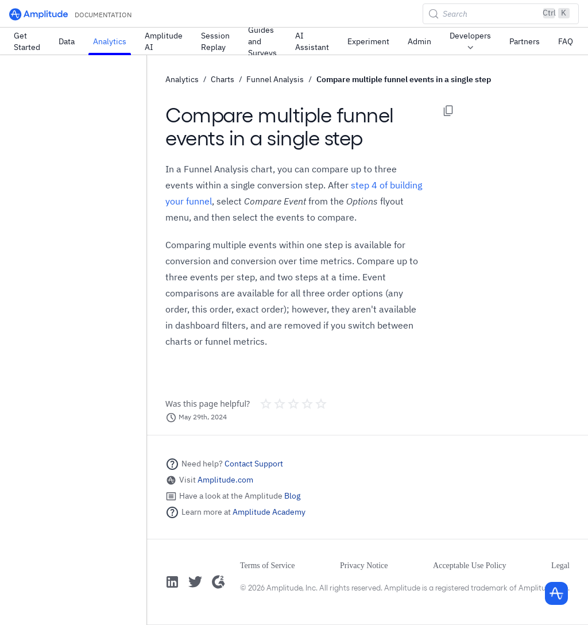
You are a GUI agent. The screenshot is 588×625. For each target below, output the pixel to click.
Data (67, 41)
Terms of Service (267, 565)
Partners (524, 41)
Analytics (109, 41)
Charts (222, 79)
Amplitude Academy (269, 512)
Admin (419, 41)
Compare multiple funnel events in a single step (403, 79)
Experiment (368, 41)
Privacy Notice (364, 565)
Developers (470, 41)
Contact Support (254, 463)
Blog (292, 496)
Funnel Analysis (275, 79)
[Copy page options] (448, 110)
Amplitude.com (225, 479)
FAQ (565, 41)
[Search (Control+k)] (501, 13)
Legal (560, 565)
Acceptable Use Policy (469, 565)
